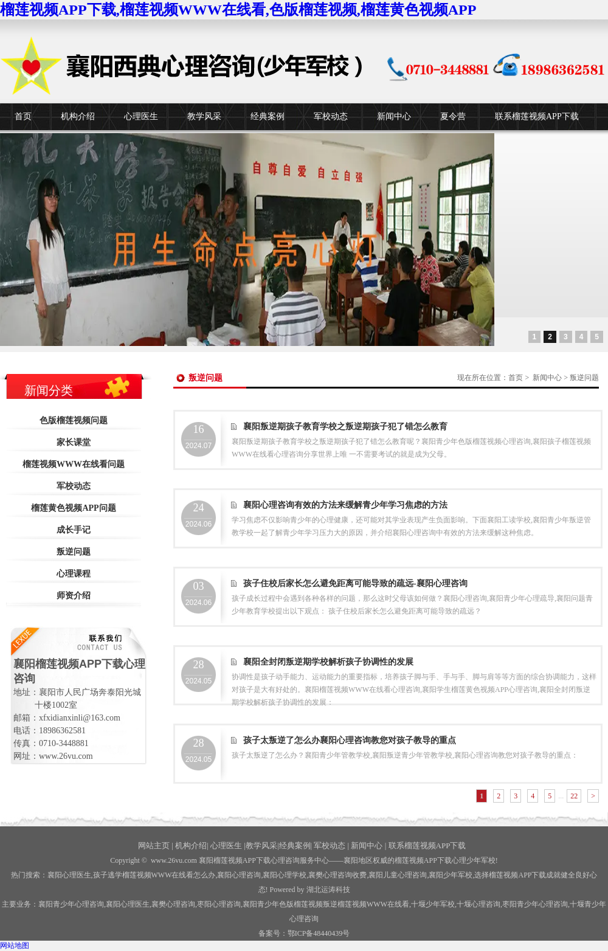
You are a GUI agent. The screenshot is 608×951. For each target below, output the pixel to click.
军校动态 (331, 116)
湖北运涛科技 (328, 889)
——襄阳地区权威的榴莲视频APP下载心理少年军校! (413, 860)
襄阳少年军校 (450, 875)
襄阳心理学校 (284, 875)
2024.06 (198, 515)
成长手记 (74, 529)
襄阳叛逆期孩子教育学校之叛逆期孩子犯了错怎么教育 (345, 426)
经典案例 (267, 116)
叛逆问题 (74, 551)
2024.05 (198, 672)
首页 (23, 116)
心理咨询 (478, 904)
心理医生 (141, 116)
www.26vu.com (174, 860)
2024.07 (198, 436)
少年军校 (433, 904)
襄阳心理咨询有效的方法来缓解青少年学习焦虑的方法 (345, 505)
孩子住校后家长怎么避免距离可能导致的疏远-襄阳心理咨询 (355, 583)
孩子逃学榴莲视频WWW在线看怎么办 (154, 875)
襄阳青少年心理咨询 (71, 904)
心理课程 (74, 573)
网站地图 (14, 945)
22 (574, 796)
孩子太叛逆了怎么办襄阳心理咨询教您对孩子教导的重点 (349, 740)
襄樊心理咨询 (173, 904)
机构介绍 (78, 116)
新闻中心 (394, 116)
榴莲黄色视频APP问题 (73, 508)
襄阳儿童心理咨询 (397, 875)
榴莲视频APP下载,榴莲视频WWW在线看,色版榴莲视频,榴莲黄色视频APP (238, 10)
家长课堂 (74, 442)
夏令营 (453, 116)
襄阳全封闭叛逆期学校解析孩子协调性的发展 (328, 661)
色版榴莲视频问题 (74, 420)
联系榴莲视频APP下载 (537, 116)
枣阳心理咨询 (219, 904)
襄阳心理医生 (69, 875)
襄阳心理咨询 (239, 875)
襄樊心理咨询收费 (337, 875)
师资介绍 (74, 595)
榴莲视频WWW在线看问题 (73, 464)
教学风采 (204, 116)
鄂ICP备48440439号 (319, 933)
